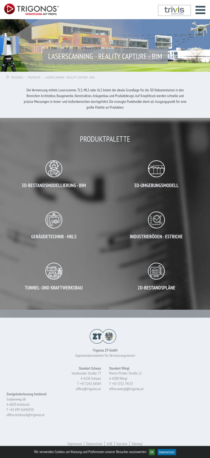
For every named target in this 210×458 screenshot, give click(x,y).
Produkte (34, 77)
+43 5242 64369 (90, 383)
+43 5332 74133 (122, 383)
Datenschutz (166, 452)
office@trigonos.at (88, 388)
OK (152, 452)
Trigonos (15, 77)
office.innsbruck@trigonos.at (26, 414)
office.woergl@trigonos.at (126, 388)
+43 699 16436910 (21, 409)
